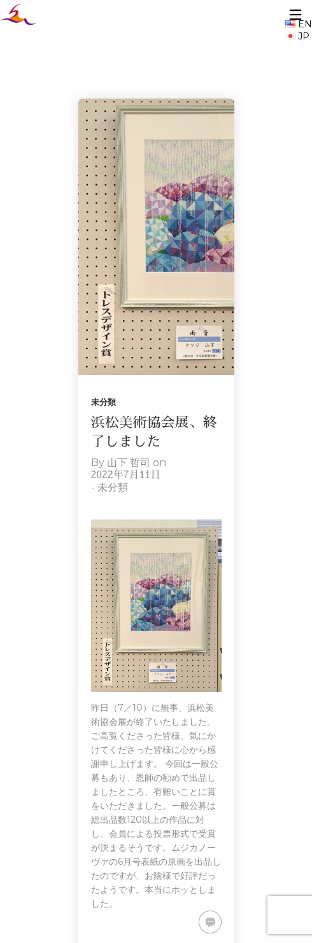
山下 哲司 (128, 463)
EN (298, 24)
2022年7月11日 (126, 475)
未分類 (103, 402)
